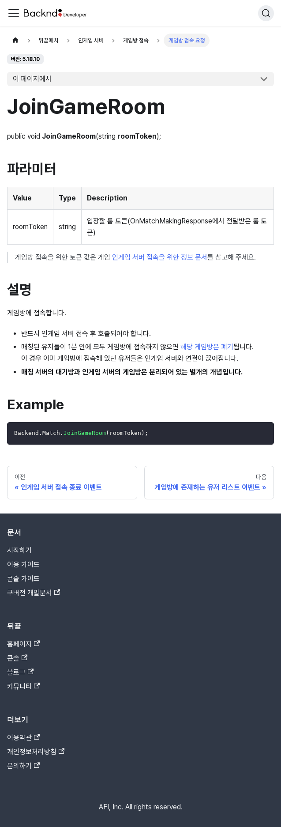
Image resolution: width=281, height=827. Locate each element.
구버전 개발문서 (33, 593)
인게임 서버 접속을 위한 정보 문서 (159, 257)
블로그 (20, 672)
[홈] (15, 40)
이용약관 (23, 737)
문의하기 (23, 766)
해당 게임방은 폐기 (206, 347)
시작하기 (19, 550)
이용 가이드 (23, 564)
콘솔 (17, 658)
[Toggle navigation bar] (13, 13)
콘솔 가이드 (23, 578)
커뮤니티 (23, 686)
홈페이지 (23, 644)
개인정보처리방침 (35, 752)
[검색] (266, 13)
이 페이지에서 (32, 79)
